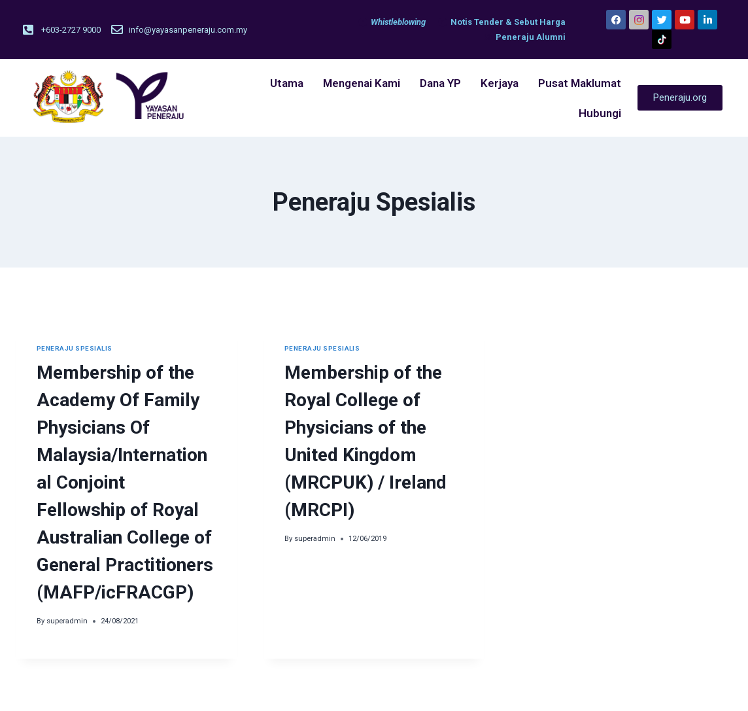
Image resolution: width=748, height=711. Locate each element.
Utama (286, 83)
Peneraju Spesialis (74, 348)
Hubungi (600, 113)
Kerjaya (499, 83)
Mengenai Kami (361, 83)
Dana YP (440, 83)
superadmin (67, 621)
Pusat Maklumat (579, 83)
